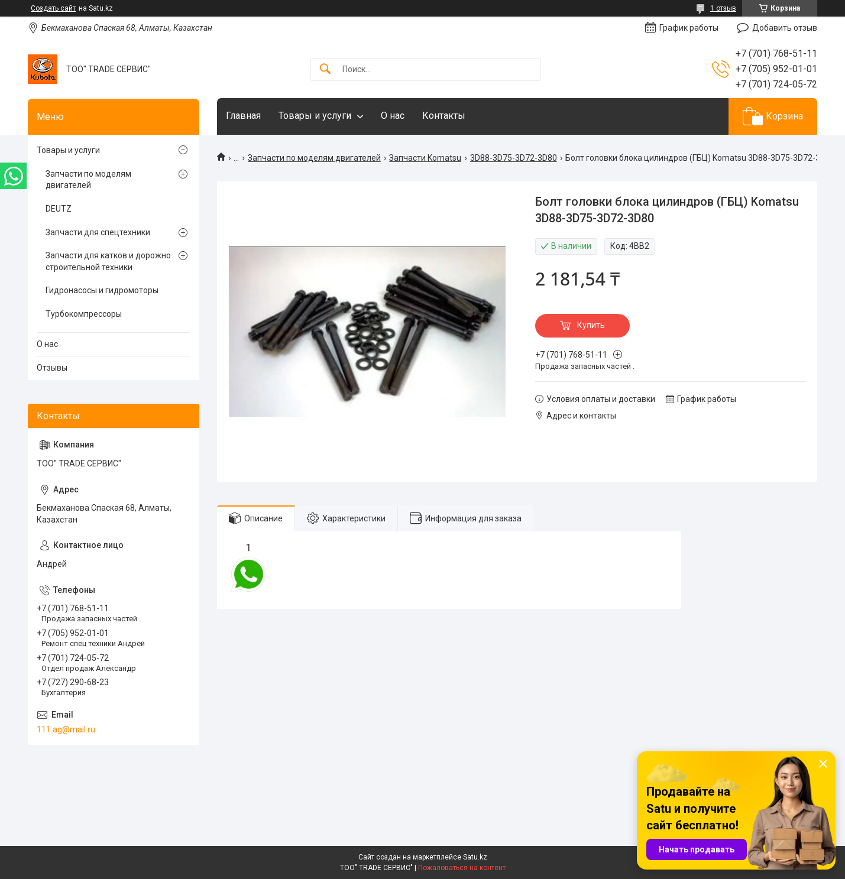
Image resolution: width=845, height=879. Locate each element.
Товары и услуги (315, 115)
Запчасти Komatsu (425, 158)
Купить (591, 325)
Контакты (443, 115)
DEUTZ (59, 208)
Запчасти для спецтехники (98, 232)
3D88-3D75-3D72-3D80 (513, 158)
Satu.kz (475, 857)
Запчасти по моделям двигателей (314, 158)
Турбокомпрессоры (84, 314)
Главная (243, 115)
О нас (392, 115)
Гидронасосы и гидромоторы (102, 290)
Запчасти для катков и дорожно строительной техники (108, 261)
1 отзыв (723, 8)
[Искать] (325, 69)
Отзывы (52, 367)
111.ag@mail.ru (66, 729)
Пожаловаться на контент (462, 868)
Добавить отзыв (784, 28)
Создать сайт (53, 8)
